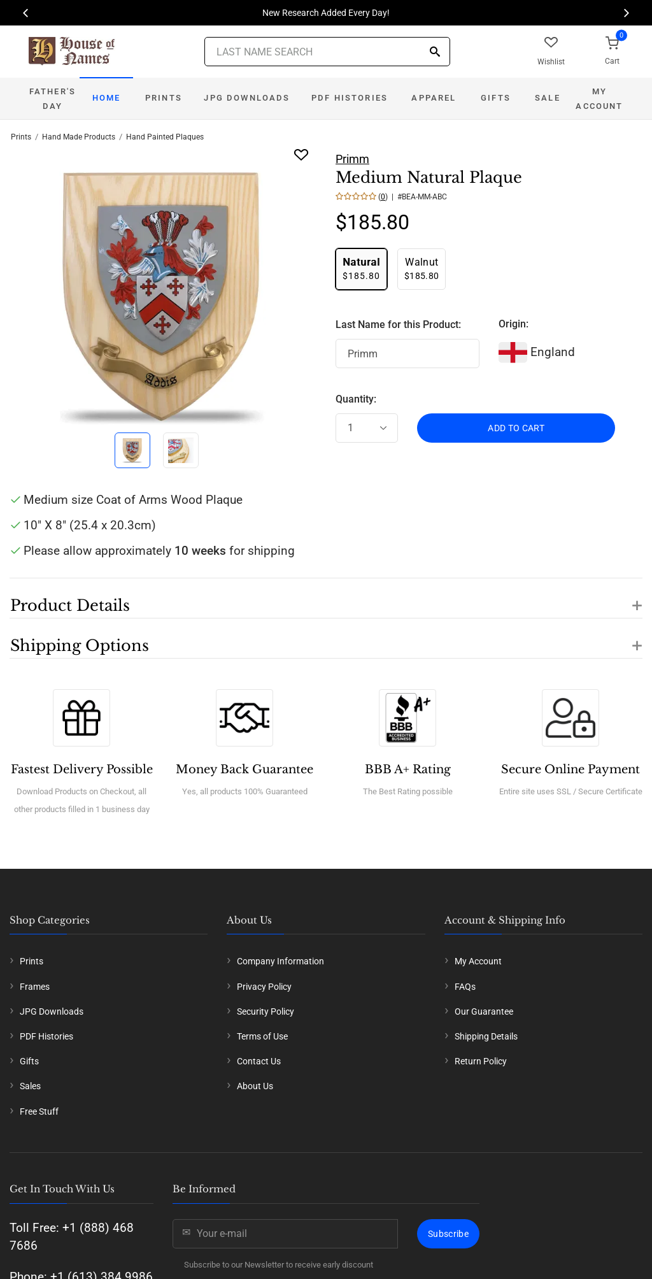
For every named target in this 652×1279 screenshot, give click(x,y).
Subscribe (448, 1234)
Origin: (513, 324)
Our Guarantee (484, 1011)
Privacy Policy (264, 987)
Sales (30, 1086)
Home (106, 98)
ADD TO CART (516, 428)
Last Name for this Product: (398, 324)
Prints (163, 98)
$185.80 (361, 268)
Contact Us (259, 1061)
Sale (547, 98)
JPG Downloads (247, 98)
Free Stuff (39, 1111)
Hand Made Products (78, 136)
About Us (255, 1086)
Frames (35, 987)
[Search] (435, 52)
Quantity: (356, 399)
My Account (599, 99)
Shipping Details (486, 1036)
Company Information (280, 961)
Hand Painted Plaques (165, 136)
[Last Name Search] (327, 51)
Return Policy (481, 1061)
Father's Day (52, 99)
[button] (326, 598)
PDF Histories (349, 98)
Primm (352, 159)
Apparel (433, 98)
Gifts (496, 98)
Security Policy (265, 1011)
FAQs (465, 987)
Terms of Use (262, 1036)
